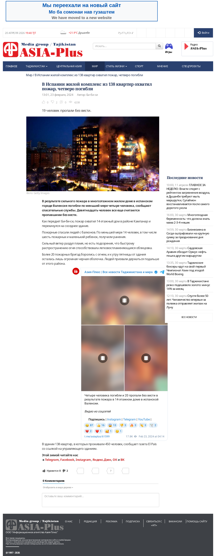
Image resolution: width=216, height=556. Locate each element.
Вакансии (175, 521)
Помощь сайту (197, 521)
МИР (95, 66)
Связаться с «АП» (154, 523)
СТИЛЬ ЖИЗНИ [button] (116, 66)
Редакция (90, 521)
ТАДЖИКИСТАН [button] (36, 66)
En (129, 33)
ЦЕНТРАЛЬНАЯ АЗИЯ (69, 66)
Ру (119, 33)
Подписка (133, 521)
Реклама (111, 521)
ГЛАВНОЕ (11, 66)
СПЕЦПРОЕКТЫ (191, 66)
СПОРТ (139, 66)
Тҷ (124, 33)
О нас (68, 521)
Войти (203, 32)
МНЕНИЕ (162, 66)
